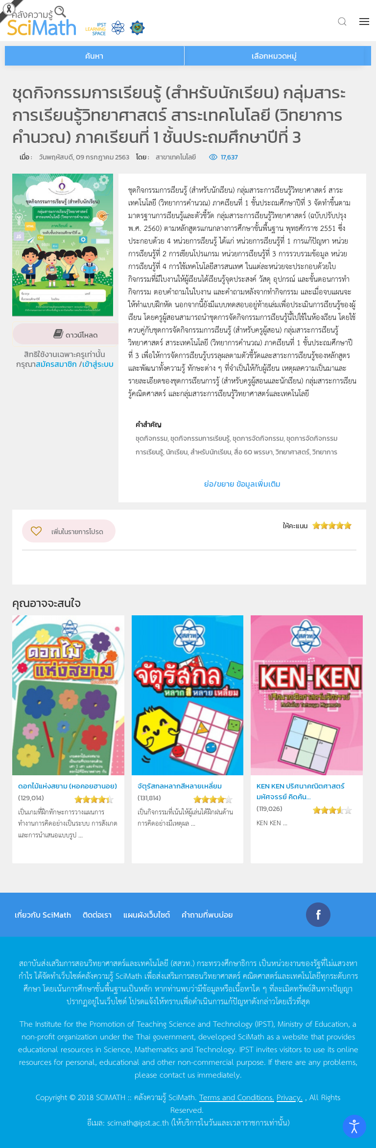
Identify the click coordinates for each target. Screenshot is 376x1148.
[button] (365, 21)
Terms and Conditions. (236, 1096)
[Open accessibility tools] (354, 1126)
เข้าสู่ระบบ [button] (98, 364)
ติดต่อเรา (97, 915)
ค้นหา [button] (94, 56)
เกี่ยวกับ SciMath (43, 915)
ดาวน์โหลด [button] (81, 334)
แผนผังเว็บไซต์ (146, 915)
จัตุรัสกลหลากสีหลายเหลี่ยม (180, 785)
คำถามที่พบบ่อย (207, 915)
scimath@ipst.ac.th (138, 1122)
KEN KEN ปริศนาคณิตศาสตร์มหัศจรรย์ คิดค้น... (301, 791)
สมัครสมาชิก (57, 364)
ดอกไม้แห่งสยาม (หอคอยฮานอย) (67, 785)
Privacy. (290, 1096)
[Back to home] (41, 20)
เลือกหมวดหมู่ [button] (274, 56)
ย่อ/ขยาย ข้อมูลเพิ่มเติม (242, 484)
